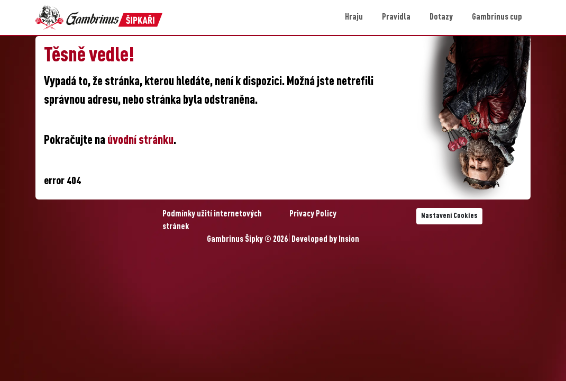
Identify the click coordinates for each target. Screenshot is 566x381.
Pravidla (396, 17)
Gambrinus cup (497, 17)
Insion (349, 239)
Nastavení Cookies (449, 216)
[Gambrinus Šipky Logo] (98, 17)
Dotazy (441, 17)
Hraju (354, 17)
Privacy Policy (312, 214)
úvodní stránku (140, 140)
